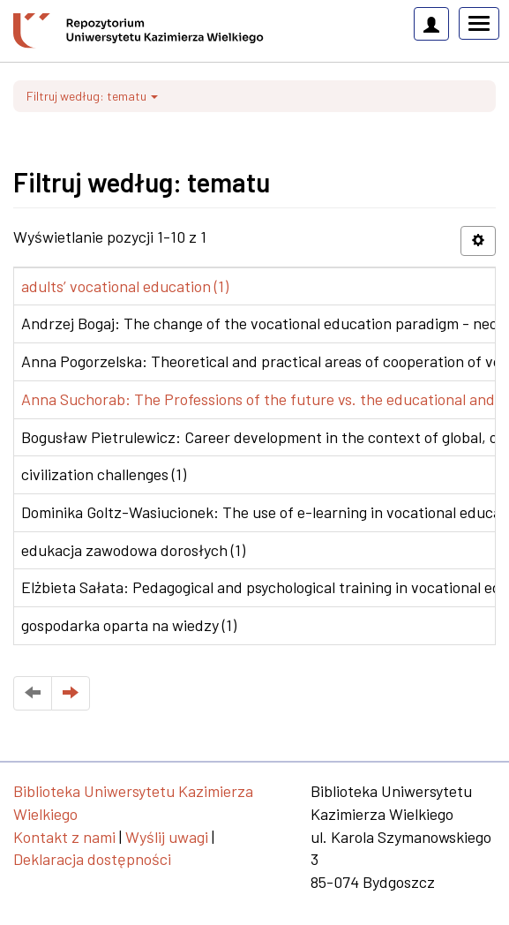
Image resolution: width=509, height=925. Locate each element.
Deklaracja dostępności (92, 859)
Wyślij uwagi (166, 836)
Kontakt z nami (64, 836)
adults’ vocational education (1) (124, 286)
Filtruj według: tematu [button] (92, 95)
